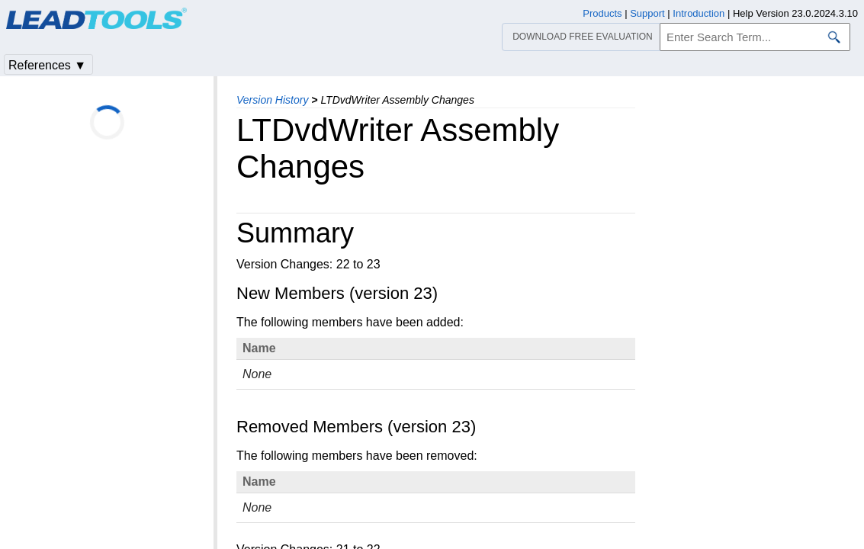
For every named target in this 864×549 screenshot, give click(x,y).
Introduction (698, 13)
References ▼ (47, 65)
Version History (272, 100)
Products (602, 13)
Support (647, 13)
